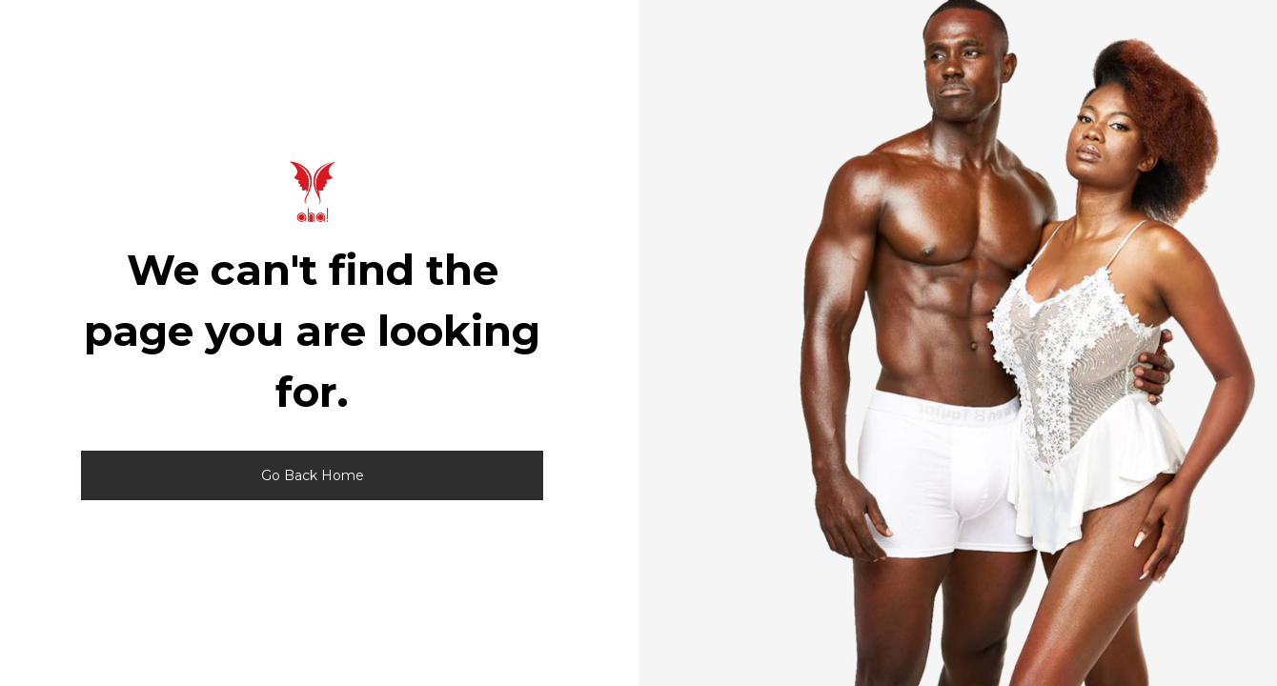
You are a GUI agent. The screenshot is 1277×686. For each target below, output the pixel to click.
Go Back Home (312, 475)
